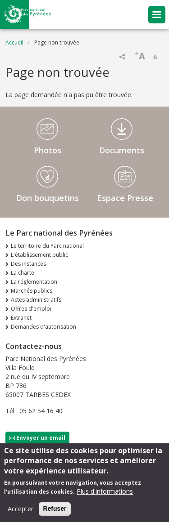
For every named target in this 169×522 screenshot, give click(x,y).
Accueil (14, 42)
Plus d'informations (105, 493)
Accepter (20, 510)
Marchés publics (31, 290)
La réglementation (34, 282)
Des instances (28, 264)
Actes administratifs (36, 299)
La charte (22, 273)
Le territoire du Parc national (47, 246)
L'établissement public (39, 255)
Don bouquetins (47, 197)
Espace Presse (125, 197)
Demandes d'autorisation (43, 326)
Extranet (21, 317)
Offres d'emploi (31, 308)
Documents (121, 150)
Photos (47, 150)
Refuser (54, 510)
